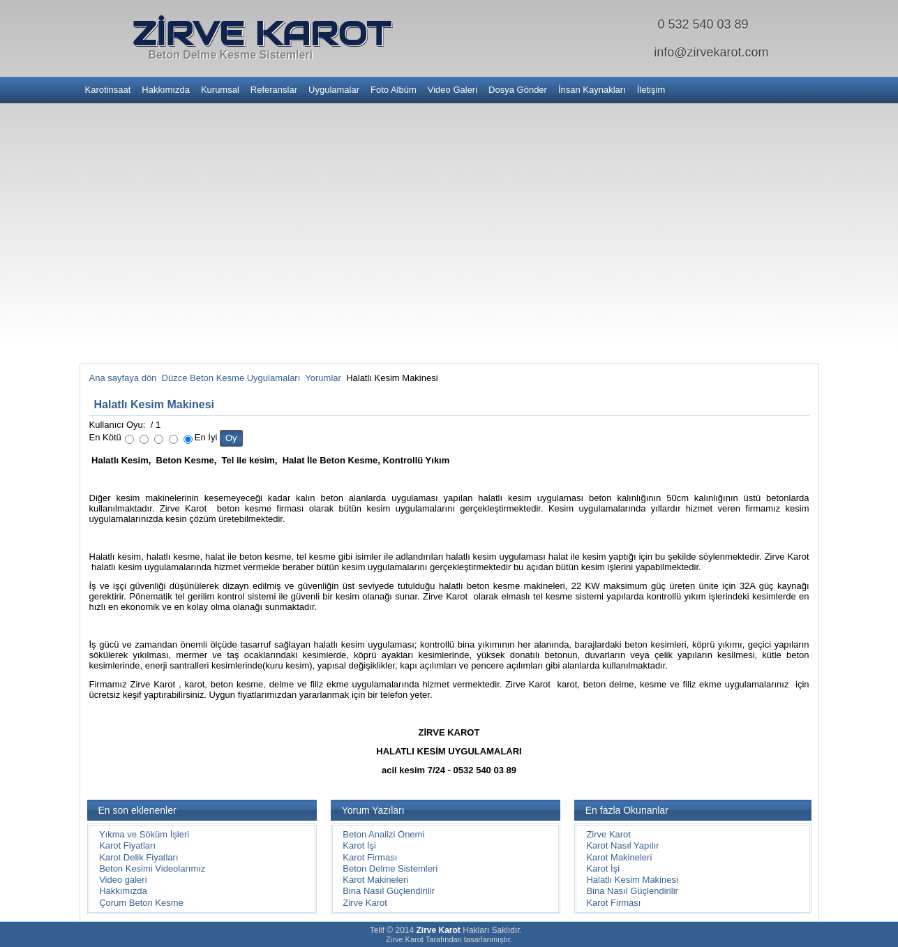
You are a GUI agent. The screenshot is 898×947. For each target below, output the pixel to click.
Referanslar (273, 89)
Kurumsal (220, 89)
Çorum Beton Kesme (141, 902)
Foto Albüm (394, 89)
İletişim (651, 89)
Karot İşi (359, 845)
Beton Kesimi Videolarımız (152, 868)
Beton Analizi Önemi (383, 834)
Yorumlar (323, 378)
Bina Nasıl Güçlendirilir (389, 891)
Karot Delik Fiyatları (138, 857)
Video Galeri (452, 89)
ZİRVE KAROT (261, 33)
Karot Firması (370, 857)
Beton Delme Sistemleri (390, 868)
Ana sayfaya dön (123, 378)
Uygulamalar (333, 89)
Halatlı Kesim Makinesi (154, 404)
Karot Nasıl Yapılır (622, 845)
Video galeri (123, 879)
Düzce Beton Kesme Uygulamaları (231, 378)
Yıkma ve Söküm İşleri (144, 834)
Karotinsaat (108, 89)
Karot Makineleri (375, 879)
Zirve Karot (365, 902)
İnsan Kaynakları (592, 89)
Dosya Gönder (517, 89)
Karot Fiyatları (127, 845)
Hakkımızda (166, 89)
